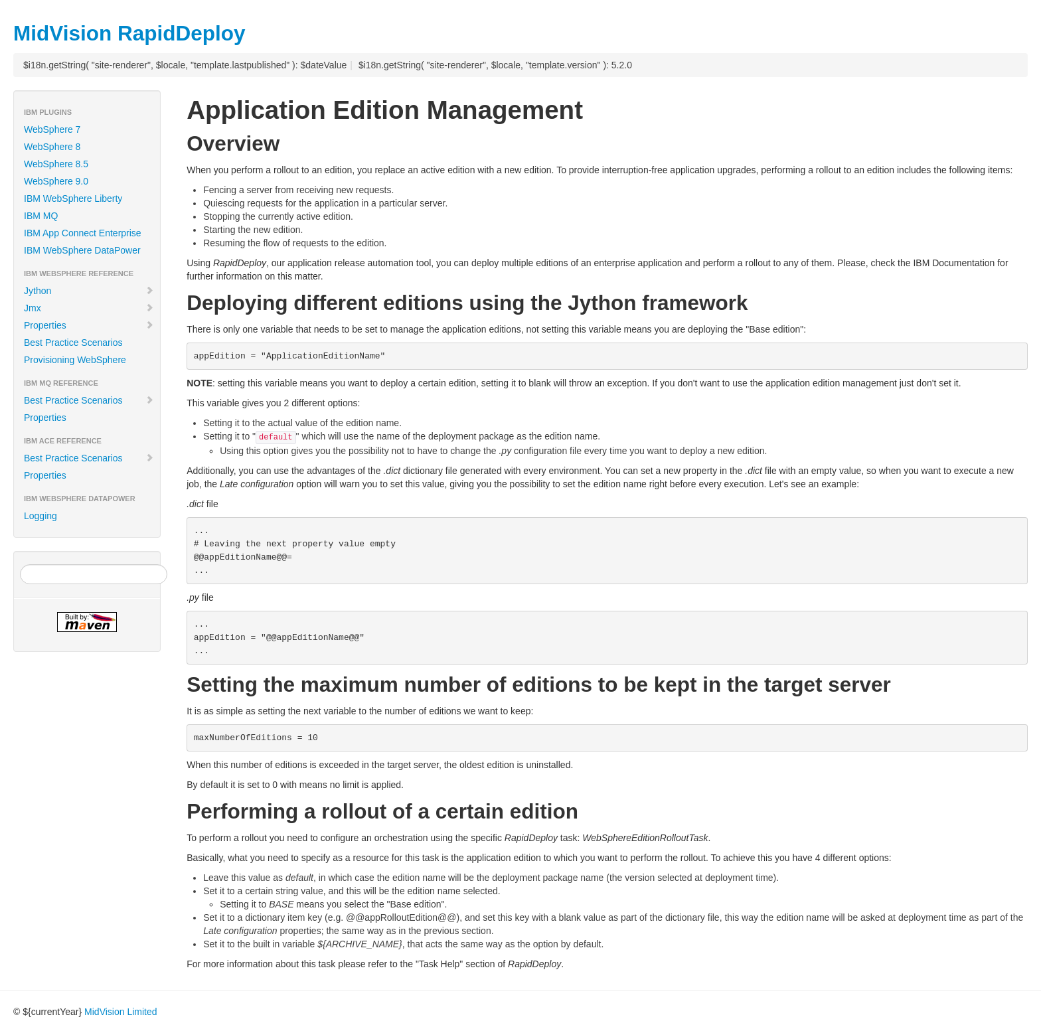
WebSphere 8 (52, 146)
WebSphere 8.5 (56, 164)
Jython (89, 290)
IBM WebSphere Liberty (73, 198)
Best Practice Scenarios (73, 342)
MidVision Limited (120, 1011)
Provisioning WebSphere (75, 360)
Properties (89, 325)
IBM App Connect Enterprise (82, 233)
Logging (40, 516)
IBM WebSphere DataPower (82, 250)
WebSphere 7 (52, 129)
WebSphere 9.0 (56, 181)
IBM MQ (41, 215)
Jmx (89, 308)
